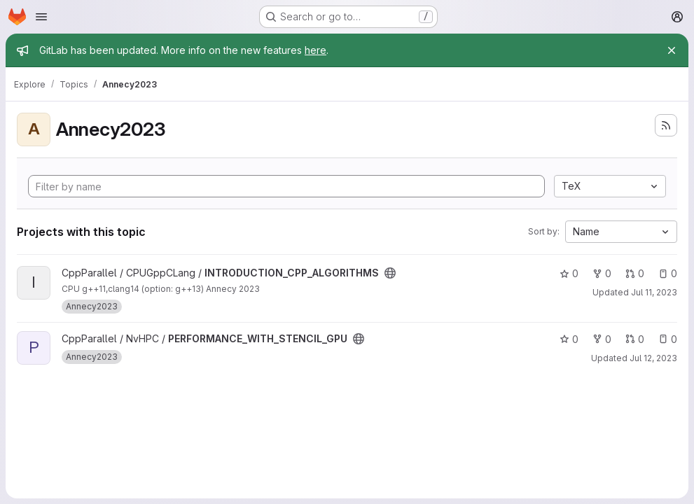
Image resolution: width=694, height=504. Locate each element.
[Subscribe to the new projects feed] (666, 125)
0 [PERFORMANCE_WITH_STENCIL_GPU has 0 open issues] (667, 339)
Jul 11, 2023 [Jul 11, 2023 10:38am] (654, 292)
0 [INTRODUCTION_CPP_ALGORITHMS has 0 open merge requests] (634, 273)
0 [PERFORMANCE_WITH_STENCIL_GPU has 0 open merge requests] (634, 339)
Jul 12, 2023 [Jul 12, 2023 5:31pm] (653, 358)
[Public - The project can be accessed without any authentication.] (390, 273)
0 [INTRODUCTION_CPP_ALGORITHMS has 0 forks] (601, 273)
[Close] (671, 50)
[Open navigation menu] (41, 17)
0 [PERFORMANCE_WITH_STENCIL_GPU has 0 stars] (569, 339)
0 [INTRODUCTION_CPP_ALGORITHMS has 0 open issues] (667, 273)
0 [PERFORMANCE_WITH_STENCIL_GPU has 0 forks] (601, 339)
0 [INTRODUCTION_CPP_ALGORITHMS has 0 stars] (569, 273)
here (315, 50)
